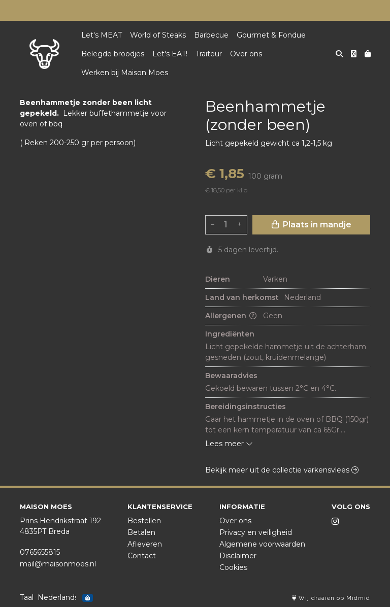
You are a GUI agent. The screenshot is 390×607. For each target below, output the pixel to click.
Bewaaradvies (231, 375)
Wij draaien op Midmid (331, 598)
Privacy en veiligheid (255, 532)
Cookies (233, 567)
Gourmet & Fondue (271, 35)
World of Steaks (158, 35)
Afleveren (144, 544)
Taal (27, 597)
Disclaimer (237, 555)
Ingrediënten (229, 334)
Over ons (246, 53)
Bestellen (144, 520)
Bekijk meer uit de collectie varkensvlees (282, 470)
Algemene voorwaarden (262, 544)
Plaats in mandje (311, 224)
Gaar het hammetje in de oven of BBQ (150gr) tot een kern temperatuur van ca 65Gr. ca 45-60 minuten (287, 425)
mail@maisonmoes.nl (58, 563)
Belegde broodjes (112, 53)
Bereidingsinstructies (245, 406)
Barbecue (211, 35)
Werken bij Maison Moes (124, 72)
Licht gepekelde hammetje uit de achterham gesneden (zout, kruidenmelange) (286, 352)
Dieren (217, 279)
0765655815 (40, 552)
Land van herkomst (242, 297)
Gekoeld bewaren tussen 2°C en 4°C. (270, 388)
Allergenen (230, 315)
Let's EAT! (169, 53)
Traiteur (209, 53)
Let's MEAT (101, 35)
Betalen (141, 532)
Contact (141, 555)
